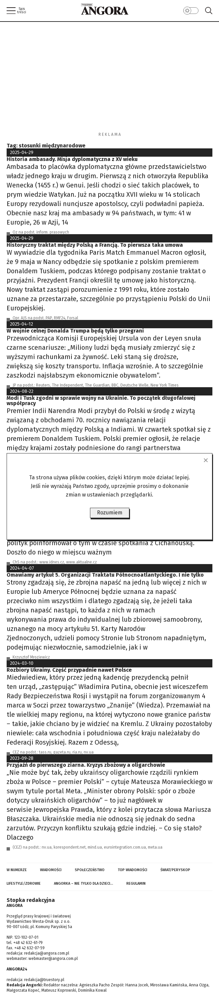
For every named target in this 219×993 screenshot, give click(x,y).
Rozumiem (109, 512)
